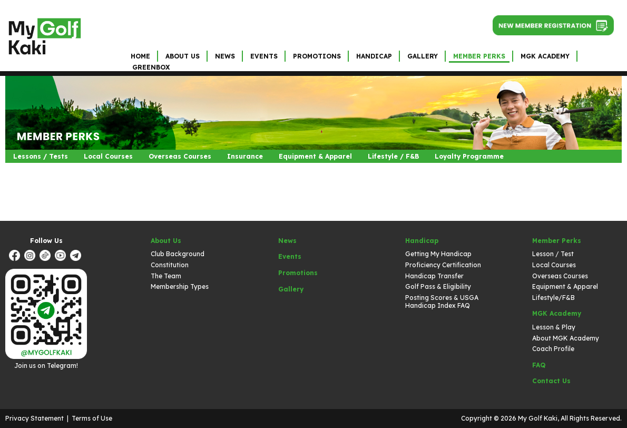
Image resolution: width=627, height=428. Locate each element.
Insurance (245, 156)
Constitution (170, 265)
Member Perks (479, 56)
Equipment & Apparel (315, 156)
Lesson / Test (553, 254)
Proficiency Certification (443, 265)
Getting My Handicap (438, 254)
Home (140, 56)
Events (264, 56)
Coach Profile (553, 349)
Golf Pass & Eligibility (438, 286)
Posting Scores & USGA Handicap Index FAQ (441, 302)
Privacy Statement (34, 418)
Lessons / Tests (40, 156)
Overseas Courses (180, 156)
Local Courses (108, 156)
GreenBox (151, 67)
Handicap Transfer (434, 276)
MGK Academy (545, 56)
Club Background (177, 254)
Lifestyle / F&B (393, 156)
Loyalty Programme (469, 156)
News (225, 56)
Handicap (374, 56)
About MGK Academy (565, 338)
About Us (182, 56)
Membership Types (180, 286)
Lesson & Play (553, 327)
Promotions (317, 56)
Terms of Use (92, 418)
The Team (166, 276)
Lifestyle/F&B (553, 297)
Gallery (422, 56)
